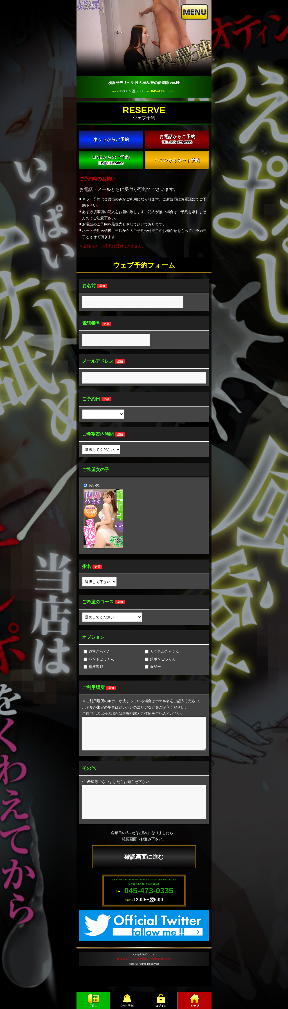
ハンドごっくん (99, 659)
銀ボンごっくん (160, 659)
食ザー (153, 667)
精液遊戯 (93, 667)
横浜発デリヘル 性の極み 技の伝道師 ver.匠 (144, 958)
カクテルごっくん (162, 651)
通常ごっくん (97, 651)
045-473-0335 (162, 91)
